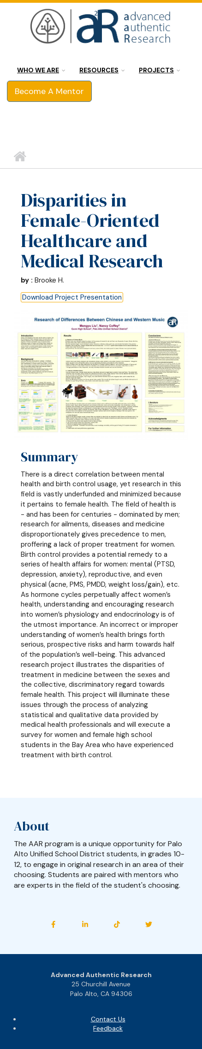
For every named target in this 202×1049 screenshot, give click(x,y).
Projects (156, 70)
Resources (99, 70)
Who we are (38, 70)
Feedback (108, 1028)
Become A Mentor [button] (49, 91)
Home (19, 156)
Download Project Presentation (72, 297)
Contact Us (108, 1019)
